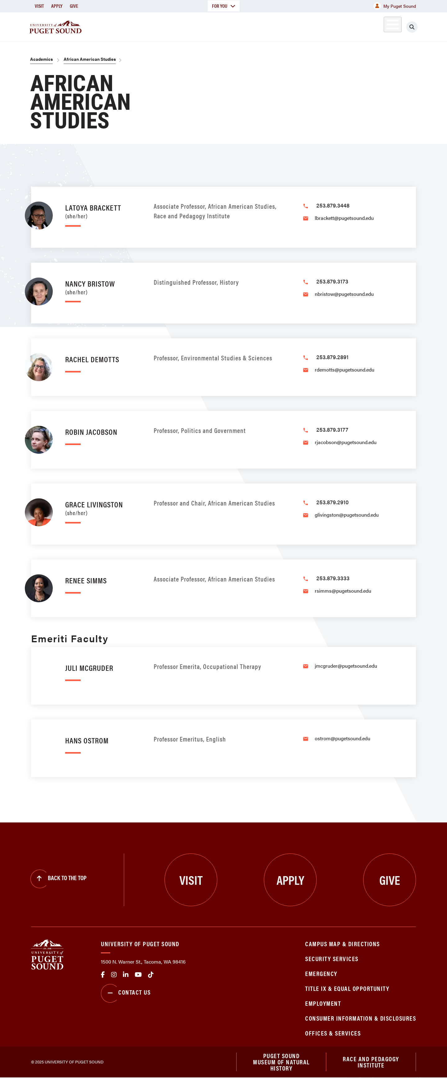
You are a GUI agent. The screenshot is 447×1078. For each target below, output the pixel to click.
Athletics (344, 25)
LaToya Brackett (103, 210)
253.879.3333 (333, 578)
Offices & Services (333, 1032)
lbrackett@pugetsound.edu (344, 217)
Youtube (138, 975)
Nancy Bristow (103, 286)
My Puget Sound (394, 6)
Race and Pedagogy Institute (371, 1062)
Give (74, 5)
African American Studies (90, 59)
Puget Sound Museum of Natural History (281, 1062)
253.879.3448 (333, 205)
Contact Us (126, 993)
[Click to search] (412, 27)
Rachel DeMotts (92, 359)
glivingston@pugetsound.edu (347, 514)
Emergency (321, 973)
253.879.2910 (332, 502)
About (159, 25)
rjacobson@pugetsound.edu (346, 442)
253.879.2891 (332, 357)
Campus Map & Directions (342, 943)
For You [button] (223, 5)
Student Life (296, 25)
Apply (56, 5)
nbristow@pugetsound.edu (344, 293)
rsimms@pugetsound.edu (343, 590)
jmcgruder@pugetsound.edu (346, 665)
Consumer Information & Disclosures (360, 1017)
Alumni (377, 25)
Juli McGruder (89, 667)
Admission (247, 25)
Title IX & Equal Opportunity (347, 988)
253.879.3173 (332, 281)
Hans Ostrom (87, 740)
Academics (201, 25)
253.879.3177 (332, 429)
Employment (323, 1003)
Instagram (114, 975)
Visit (39, 5)
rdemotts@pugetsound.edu (344, 369)
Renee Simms (86, 580)
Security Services (332, 958)
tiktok (151, 975)
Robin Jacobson (91, 431)
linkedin (126, 975)
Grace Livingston (103, 507)
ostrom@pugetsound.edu (342, 738)
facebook (103, 975)
